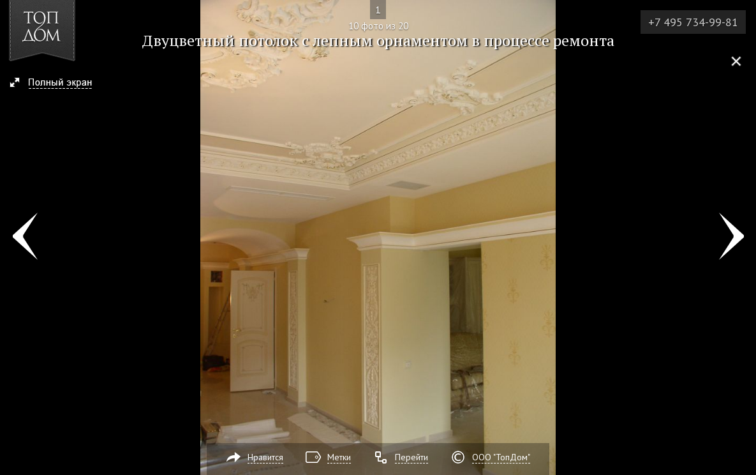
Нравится (265, 457)
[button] (56, 83)
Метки (339, 457)
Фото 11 (731, 237)
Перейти (411, 457)
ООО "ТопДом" (501, 457)
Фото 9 (25, 237)
